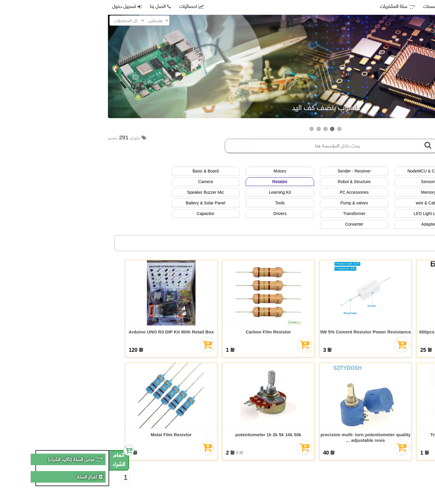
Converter (246, 224)
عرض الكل (395, 171)
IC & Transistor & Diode (394, 213)
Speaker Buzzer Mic (97, 192)
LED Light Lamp (320, 213)
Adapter (320, 224)
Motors (172, 171)
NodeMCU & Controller (320, 171)
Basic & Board (98, 171)
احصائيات (83, 6)
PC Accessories (246, 192)
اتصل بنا (52, 6)
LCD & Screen (395, 181)
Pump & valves (246, 203)
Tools (172, 203)
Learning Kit (172, 192)
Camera (97, 181)
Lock (394, 224)
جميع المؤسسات (333, 6)
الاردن (398, 245)
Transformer (246, 213)
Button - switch (394, 192)
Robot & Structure (246, 181)
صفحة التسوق (376, 6)
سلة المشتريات (289, 6)
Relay (395, 203)
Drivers (171, 213)
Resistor (171, 181)
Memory (320, 192)
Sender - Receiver (246, 171)
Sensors (320, 181)
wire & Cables (320, 203)
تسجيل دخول (19, 6)
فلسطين (359, 245)
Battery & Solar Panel (97, 203)
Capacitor (97, 213)
